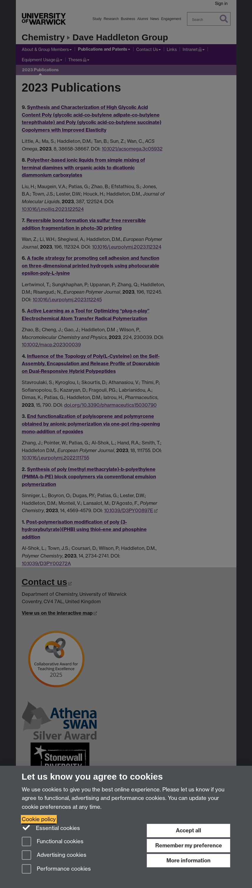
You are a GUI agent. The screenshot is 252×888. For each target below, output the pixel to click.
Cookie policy (39, 819)
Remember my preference (188, 845)
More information (188, 860)
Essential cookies (51, 827)
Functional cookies (53, 841)
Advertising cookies (54, 855)
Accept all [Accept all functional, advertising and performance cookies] (188, 830)
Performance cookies (56, 869)
